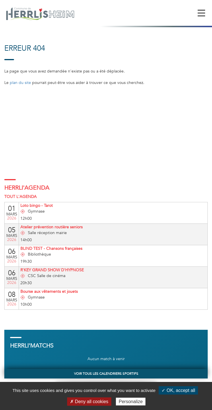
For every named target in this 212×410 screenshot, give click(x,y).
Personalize (131, 401)
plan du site (20, 82)
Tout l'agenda (20, 196)
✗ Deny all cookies (89, 401)
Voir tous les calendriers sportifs (106, 373)
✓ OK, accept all (178, 390)
